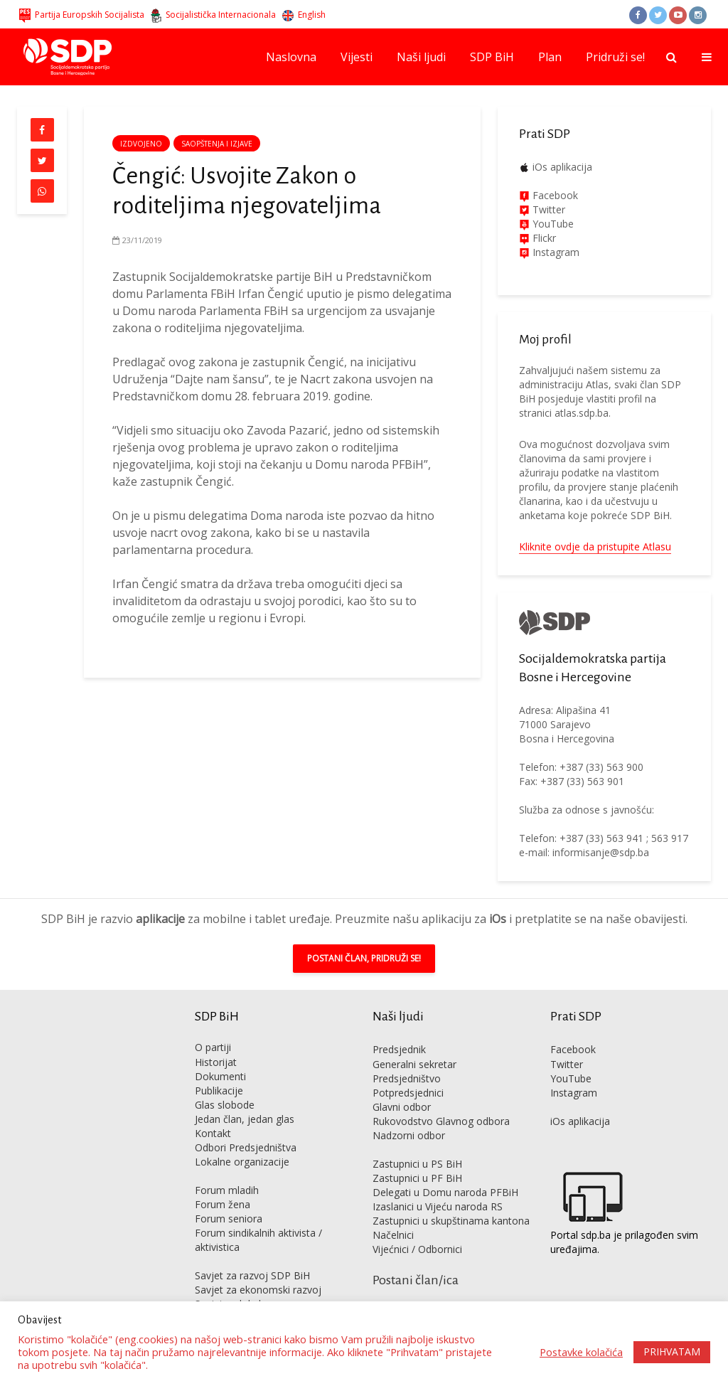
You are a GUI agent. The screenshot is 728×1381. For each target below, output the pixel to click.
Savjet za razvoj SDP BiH (252, 1275)
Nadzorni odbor (409, 1135)
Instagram (554, 252)
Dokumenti (220, 1076)
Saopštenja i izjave (216, 144)
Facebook (554, 195)
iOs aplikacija (562, 167)
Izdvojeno (141, 144)
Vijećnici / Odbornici (417, 1249)
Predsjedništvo (407, 1078)
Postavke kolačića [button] (581, 1351)
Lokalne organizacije (242, 1161)
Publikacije (219, 1090)
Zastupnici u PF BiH (417, 1178)
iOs (497, 919)
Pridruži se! (615, 57)
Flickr (543, 238)
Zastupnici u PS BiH (417, 1164)
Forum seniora (228, 1218)
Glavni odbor (402, 1107)
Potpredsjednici (408, 1092)
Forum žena (222, 1204)
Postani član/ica (416, 1280)
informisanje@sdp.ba (600, 852)
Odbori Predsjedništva (245, 1147)
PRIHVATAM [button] (671, 1351)
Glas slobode (225, 1104)
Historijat (216, 1062)
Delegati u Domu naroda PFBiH (445, 1192)
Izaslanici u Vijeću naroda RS (438, 1206)
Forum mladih (227, 1190)
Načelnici (393, 1235)
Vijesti (357, 57)
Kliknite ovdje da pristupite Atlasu (595, 546)
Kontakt (213, 1133)
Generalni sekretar (414, 1064)
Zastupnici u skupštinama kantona (451, 1220)
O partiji (213, 1047)
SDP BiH (492, 57)
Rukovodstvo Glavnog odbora (441, 1121)
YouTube (553, 223)
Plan (550, 57)
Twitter (566, 1064)
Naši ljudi (421, 57)
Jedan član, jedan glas (244, 1119)
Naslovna (291, 57)
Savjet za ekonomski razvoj (258, 1289)
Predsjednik (399, 1049)
